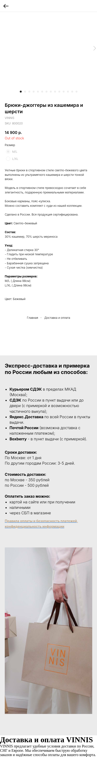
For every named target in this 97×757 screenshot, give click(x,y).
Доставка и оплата (57, 318)
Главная (32, 318)
